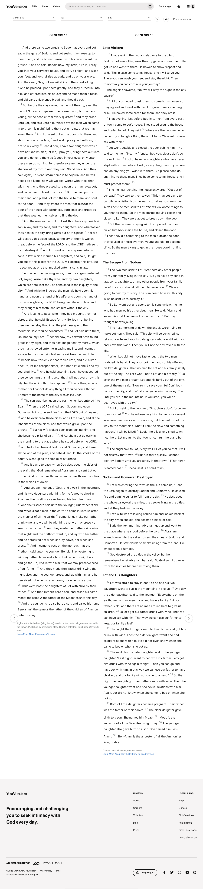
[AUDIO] (157, 19)
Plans (45, 6)
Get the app (165, 6)
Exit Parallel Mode (182, 19)
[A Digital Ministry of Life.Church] (101, 861)
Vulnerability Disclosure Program (22, 874)
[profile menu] (191, 6)
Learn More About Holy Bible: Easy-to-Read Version (128, 754)
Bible (34, 6)
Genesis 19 (34, 18)
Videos (56, 6)
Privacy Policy (45, 870)
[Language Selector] (179, 6)
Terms (58, 870)
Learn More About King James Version (36, 634)
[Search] (105, 6)
